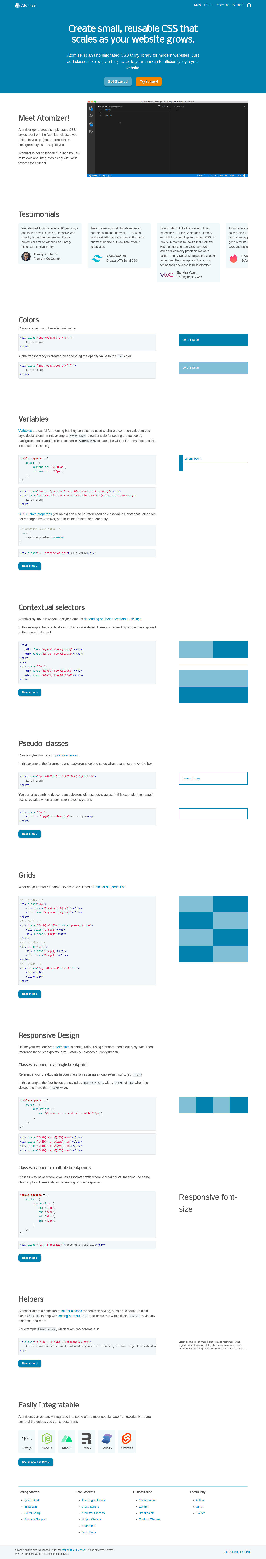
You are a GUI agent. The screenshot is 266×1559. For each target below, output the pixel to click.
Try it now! (149, 81)
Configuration (147, 1500)
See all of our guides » (36, 1462)
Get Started (118, 81)
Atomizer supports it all (108, 887)
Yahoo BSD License (73, 1549)
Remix (86, 1448)
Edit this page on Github (237, 1551)
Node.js (46, 1448)
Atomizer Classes (93, 1513)
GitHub (200, 1500)
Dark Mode (89, 1532)
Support (238, 4)
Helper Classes (92, 1519)
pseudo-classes (66, 755)
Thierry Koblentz (47, 254)
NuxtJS (66, 1448)
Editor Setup (32, 1513)
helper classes (71, 1311)
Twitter (200, 1513)
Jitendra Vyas (189, 272)
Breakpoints (147, 1513)
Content (144, 1506)
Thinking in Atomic (94, 1500)
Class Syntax (90, 1506)
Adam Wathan (122, 256)
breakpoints (61, 1047)
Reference (222, 4)
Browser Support (35, 1519)
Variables (25, 431)
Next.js (27, 1448)
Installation (31, 1506)
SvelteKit (127, 1448)
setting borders (69, 1316)
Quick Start (31, 1500)
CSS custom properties (35, 514)
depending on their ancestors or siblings (112, 619)
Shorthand (88, 1525)
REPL (208, 4)
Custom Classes (149, 1519)
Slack (199, 1506)
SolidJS (106, 1448)
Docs (197, 4)
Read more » (30, 565)
